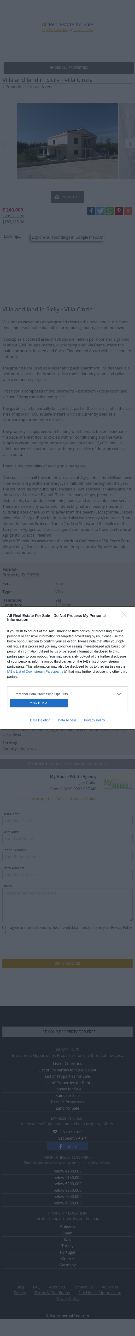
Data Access (67, 720)
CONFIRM (39, 703)
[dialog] (67, 668)
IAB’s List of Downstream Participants (35, 671)
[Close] (125, 616)
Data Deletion (40, 720)
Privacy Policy (94, 720)
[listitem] (67, 693)
